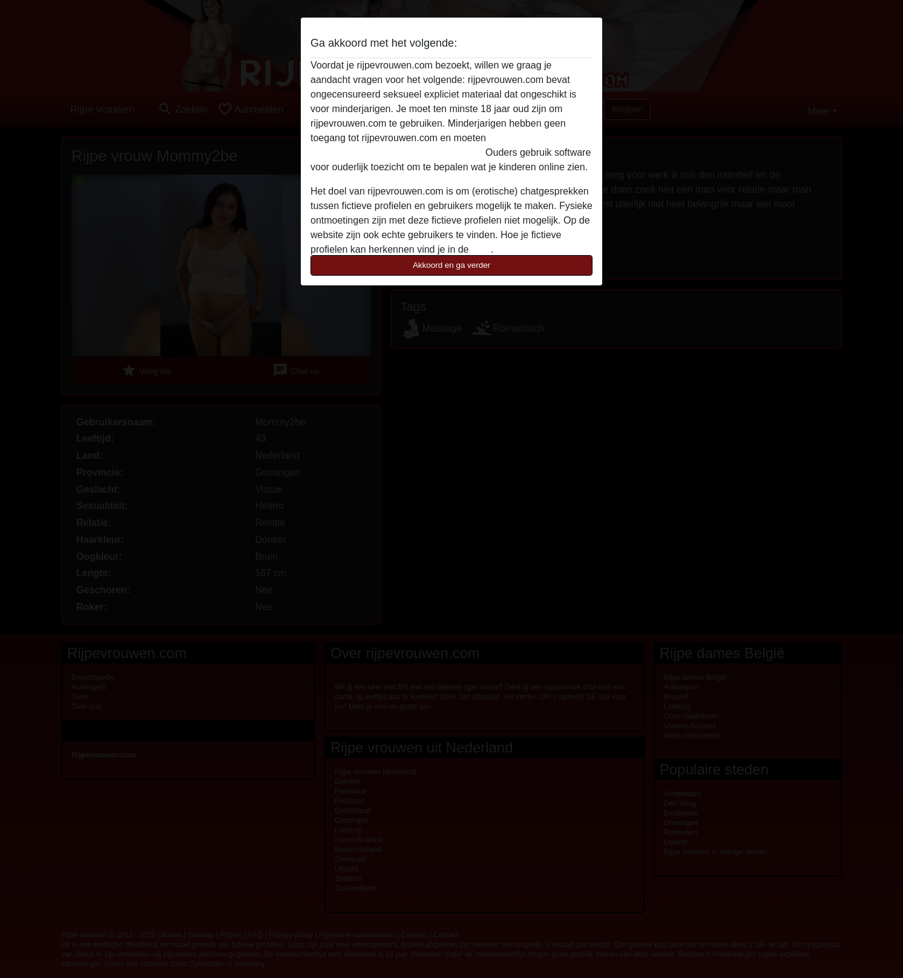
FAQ (481, 249)
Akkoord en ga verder (451, 265)
